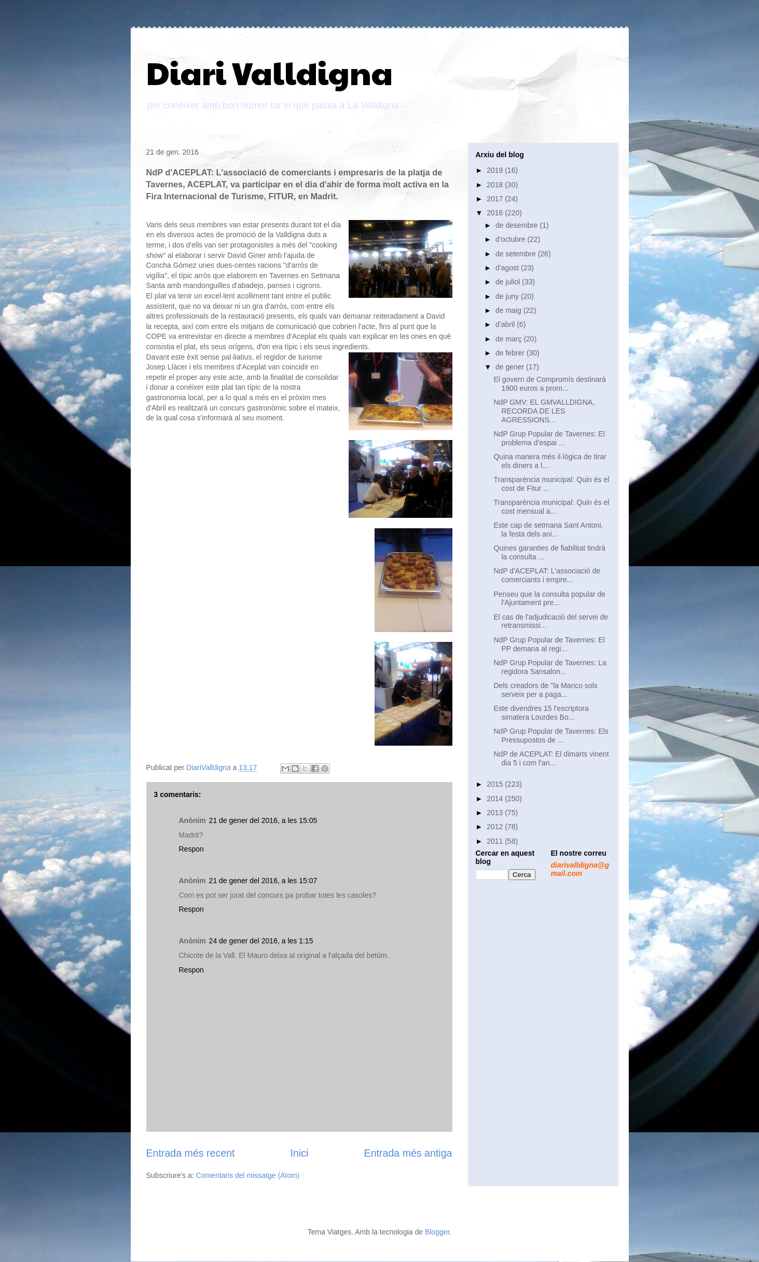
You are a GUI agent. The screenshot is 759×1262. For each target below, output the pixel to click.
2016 (496, 213)
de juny (508, 296)
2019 (496, 170)
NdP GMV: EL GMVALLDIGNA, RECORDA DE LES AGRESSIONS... (544, 411)
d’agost (508, 268)
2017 (496, 199)
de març (509, 339)
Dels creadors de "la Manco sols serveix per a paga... (545, 689)
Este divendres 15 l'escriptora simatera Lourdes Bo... (540, 712)
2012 (496, 826)
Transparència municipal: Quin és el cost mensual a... (551, 506)
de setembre (516, 254)
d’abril (506, 324)
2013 (496, 812)
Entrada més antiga (408, 1153)
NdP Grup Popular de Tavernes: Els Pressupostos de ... (550, 735)
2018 (496, 185)
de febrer (511, 353)
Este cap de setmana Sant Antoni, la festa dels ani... (548, 529)
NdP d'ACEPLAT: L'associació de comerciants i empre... (546, 575)
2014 (496, 798)
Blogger (437, 1232)
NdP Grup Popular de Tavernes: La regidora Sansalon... (549, 667)
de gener (510, 367)
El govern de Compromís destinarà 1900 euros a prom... (549, 383)
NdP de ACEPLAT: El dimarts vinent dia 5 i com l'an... (551, 758)
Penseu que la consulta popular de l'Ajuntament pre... (549, 598)
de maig (509, 310)
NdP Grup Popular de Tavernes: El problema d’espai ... (548, 438)
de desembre (517, 225)
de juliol (508, 282)
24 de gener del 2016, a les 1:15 (261, 941)
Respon (191, 849)
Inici (300, 1153)
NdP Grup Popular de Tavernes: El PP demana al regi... (548, 644)
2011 (496, 841)
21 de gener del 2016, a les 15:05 (263, 820)
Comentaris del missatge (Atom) (248, 1175)
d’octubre (511, 239)
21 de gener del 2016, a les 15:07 (263, 880)
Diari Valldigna (269, 72)
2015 (496, 784)
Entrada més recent (190, 1153)
